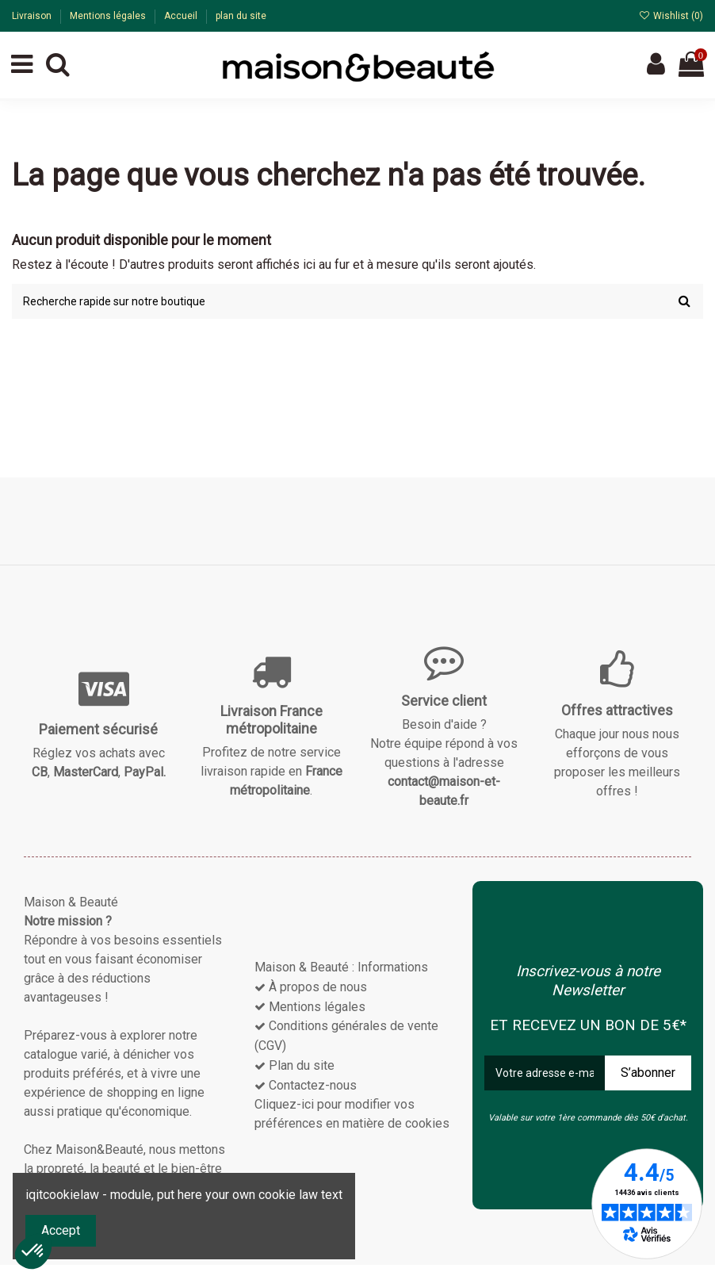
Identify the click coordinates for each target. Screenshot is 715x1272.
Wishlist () (671, 15)
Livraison (33, 15)
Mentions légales (109, 15)
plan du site (241, 15)
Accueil (182, 15)
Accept (60, 1230)
